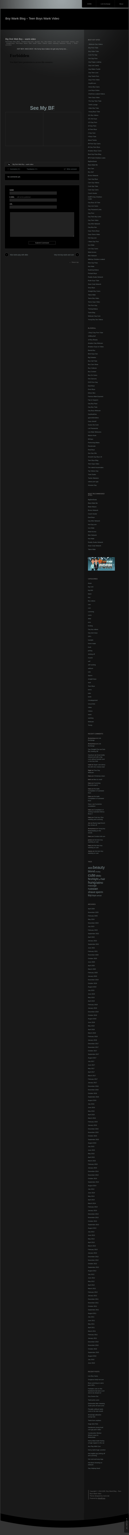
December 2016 (93, 1086)
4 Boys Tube (92, 136)
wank (50, 43)
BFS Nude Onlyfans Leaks (96, 158)
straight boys (10, 43)
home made (65, 41)
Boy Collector (92, 368)
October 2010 (92, 1349)
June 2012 (91, 1278)
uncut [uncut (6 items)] (99, 895)
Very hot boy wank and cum (64, 255)
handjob (90, 640)
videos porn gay (93, 481)
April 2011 (91, 1327)
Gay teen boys (93, 633)
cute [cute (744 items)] (91, 875)
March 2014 (92, 1203)
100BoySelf (92, 336)
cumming (91, 611)
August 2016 (92, 1100)
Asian (90, 583)
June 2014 (91, 1193)
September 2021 (93, 944)
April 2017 (91, 1072)
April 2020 (91, 965)
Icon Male (91, 245)
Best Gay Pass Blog (94, 154)
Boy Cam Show (93, 364)
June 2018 (91, 1022)
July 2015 (91, 1146)
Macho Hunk (92, 435)
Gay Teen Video (93, 220)
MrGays (90, 439)
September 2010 (93, 1352)
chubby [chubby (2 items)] (97, 872)
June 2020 (91, 962)
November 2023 (93, 923)
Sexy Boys (91, 287)
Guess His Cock (93, 425)
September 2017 (93, 1054)
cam (54, 41)
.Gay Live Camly (93, 65)
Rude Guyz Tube (93, 280)
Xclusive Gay (92, 485)
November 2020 (93, 955)
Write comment (72, 169)
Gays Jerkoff (92, 421)
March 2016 (92, 1118)
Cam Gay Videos (93, 182)
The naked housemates (95, 467)
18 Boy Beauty (93, 340)
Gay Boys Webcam (94, 410)
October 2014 (92, 1178)
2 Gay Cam (92, 133)
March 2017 (92, 1075)
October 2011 (92, 1306)
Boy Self (90, 172)
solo (77, 41)
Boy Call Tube (92, 361)
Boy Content (92, 371)
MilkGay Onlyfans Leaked (96, 259)
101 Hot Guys (92, 119)
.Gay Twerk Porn (93, 76)
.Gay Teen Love (93, 72)
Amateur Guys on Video (96, 347)
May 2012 (91, 1281)
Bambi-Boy (91, 350)
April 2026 (91, 909)
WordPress (101, 1498)
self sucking (92, 665)
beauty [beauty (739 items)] (99, 867)
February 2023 (93, 930)
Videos (45, 43)
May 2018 (91, 1026)
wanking (55, 43)
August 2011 (92, 1313)
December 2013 (93, 1214)
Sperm (90, 675)
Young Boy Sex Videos (95, 319)
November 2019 (93, 980)
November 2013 (93, 1217)
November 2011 (93, 1303)
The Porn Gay (92, 305)
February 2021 (93, 951)
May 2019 (91, 997)
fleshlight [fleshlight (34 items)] (93, 879)
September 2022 (93, 933)
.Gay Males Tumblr (94, 69)
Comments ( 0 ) (15, 169)
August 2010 (92, 1356)
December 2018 (93, 1012)
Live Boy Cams (93, 1376)
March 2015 (92, 1161)
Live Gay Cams (93, 248)
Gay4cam (91, 755)
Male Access (92, 252)
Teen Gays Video (93, 464)
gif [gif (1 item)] (99, 879)
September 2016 (93, 1097)
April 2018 (91, 1029)
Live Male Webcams (94, 432)
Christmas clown (99, 776)
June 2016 (91, 1107)
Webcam (62, 43)
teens (26, 43)
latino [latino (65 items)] (99, 882)
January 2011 (92, 1338)
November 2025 (93, 912)
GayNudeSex (92, 414)
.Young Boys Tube (94, 111)
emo (89, 622)
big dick (37, 41)
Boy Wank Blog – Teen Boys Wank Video (32, 18)
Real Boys (91, 450)
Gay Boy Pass (92, 403)
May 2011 (91, 1324)
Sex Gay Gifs (92, 453)
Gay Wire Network (94, 224)
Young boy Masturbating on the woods (96, 831)
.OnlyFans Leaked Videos (96, 94)
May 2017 (91, 1068)
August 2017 (92, 1058)
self (89, 661)
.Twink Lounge (93, 104)
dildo (89, 618)
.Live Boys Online (94, 90)
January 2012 (92, 1295)
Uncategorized (93, 700)
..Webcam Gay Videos (95, 44)
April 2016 (91, 1114)
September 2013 (93, 1224)
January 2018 (92, 1040)
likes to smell (98, 779)
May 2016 (91, 1111)
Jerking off (91, 654)
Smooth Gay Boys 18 (95, 457)
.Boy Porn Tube (93, 48)
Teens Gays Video (94, 302)
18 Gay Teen (92, 126)
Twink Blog (91, 312)
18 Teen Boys (92, 129)
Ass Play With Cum (94, 1446)
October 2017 (92, 1051)
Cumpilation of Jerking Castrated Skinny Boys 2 (96, 812)
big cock (30, 41)
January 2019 (92, 1008)
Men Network (92, 255)
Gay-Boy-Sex (92, 227)
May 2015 (91, 1153)
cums (89, 615)
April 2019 (91, 1001)
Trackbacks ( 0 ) (32, 169)
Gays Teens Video (94, 234)
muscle (90, 658)
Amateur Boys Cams (95, 151)
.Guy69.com (92, 83)
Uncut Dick (91, 704)
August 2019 (92, 987)
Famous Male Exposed (95, 396)
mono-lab (106, 1496)
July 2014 (91, 1189)
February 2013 (93, 1249)
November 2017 (93, 1047)
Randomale (92, 446)
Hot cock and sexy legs (95, 1459)
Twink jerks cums (93, 1400)
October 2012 (92, 1263)
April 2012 (91, 1285)
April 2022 (91, 937)
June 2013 (91, 1235)
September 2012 (93, 1267)
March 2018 (92, 1033)
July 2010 (91, 1359)
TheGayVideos (93, 309)
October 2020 (92, 958)
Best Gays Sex (93, 354)
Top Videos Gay (93, 471)
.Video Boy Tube (93, 108)
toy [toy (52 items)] (90, 895)
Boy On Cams (92, 375)
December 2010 (93, 1342)
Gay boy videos (93, 629)
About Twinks (92, 140)
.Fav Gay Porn (93, 58)
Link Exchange (105, 4)
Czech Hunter (92, 193)
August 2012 (92, 1271)
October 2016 (92, 1093)
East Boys (91, 386)
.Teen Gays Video (94, 97)
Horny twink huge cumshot (96, 1450)
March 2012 (92, 1288)
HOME (89, 4)
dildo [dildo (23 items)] (98, 875)
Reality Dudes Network (95, 277)
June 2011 (91, 1320)
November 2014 (93, 1175)
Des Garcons (92, 379)
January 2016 (92, 1125)
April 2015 (91, 1157)
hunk (89, 647)
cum (58, 41)
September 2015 (93, 1139)
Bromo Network (93, 175)
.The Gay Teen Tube (94, 101)
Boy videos (48, 41)
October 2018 (92, 1015)
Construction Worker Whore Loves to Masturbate (94, 1435)
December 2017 (93, 1043)
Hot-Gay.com (92, 238)
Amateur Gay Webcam (95, 343)
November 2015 (93, 1132)
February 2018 (93, 1036)
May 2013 (91, 1239)
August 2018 (92, 1019)
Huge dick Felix (93, 1424)
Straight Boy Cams (94, 291)
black (89, 594)
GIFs (89, 636)
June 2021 (91, 948)
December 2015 (93, 1129)
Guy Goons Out (93, 1396)
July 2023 (91, 926)
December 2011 (93, 1299)
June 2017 (91, 1065)
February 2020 (93, 972)
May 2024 (91, 919)
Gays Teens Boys (93, 231)
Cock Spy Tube (93, 186)
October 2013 (92, 1221)
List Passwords (93, 428)
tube (30, 43)
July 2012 (91, 1274)
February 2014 (93, 1207)
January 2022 (92, 941)
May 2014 (91, 1196)
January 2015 (92, 1168)
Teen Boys (19, 43)
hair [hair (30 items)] (103, 879)
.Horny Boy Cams (94, 87)
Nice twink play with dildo (19, 255)
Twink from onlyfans (94, 1420)
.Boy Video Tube (93, 51)
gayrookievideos (93, 418)
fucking (90, 626)
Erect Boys (91, 389)
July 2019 (91, 990)
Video (39, 43)
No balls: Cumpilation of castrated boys (96, 791)
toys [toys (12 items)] (94, 895)
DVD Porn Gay (93, 382)
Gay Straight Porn (94, 749)
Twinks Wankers (93, 478)
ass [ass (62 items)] (90, 867)
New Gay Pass (93, 263)
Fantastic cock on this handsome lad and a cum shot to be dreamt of (96, 1391)
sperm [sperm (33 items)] (99, 892)
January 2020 (92, 976)
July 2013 (91, 1232)
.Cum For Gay (92, 55)
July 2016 (91, 1104)
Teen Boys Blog (93, 460)
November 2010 (93, 1345)
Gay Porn (91, 213)
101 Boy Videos (93, 115)
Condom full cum (99, 836)
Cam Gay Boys (93, 179)
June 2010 (91, 1363)
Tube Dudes (92, 474)
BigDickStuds (92, 161)
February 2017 (93, 1079)
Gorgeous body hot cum (96, 1379)
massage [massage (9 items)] (92, 886)
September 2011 (93, 1310)
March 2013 (92, 1246)
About (121, 4)
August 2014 (92, 1185)
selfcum (90, 668)
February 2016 (93, 1122)
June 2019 (91, 994)
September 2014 (93, 1182)
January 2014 (92, 1210)
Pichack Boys (92, 273)
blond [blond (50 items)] (91, 871)
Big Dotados (92, 357)
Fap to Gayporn (93, 400)
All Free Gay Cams (94, 143)
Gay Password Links (94, 209)
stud (89, 682)
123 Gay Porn (92, 122)
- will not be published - (20, 197)
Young (69, 43)
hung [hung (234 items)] (92, 882)
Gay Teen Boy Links (94, 216)
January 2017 (92, 1082)
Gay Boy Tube (92, 407)
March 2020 (92, 969)
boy (42, 41)
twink (34, 43)
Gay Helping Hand (94, 1468)
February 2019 (93, 1004)
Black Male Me (93, 165)
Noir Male (91, 266)
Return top (75, 262)
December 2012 (93, 1256)
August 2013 (92, 1228)
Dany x (90, 804)
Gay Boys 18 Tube (94, 202)
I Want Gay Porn (93, 241)
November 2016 (93, 1090)
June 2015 (91, 1150)
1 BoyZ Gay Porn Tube (95, 332)
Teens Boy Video (93, 298)
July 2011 (91, 1317)
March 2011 (92, 1331)
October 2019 (92, 983)
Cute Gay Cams (93, 190)
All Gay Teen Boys (94, 147)
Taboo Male (92, 295)
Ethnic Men (91, 393)
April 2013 (91, 1242)
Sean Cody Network (94, 284)
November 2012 (93, 1260)
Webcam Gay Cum (94, 316)
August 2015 (92, 1143)
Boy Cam (91, 168)
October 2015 (92, 1136)
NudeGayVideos (93, 270)
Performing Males (94, 442)
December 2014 (93, 1171)
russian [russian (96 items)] (93, 888)
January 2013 (92, 1253)
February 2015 (93, 1164)
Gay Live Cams (93, 206)
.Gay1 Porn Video (94, 80)
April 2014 (91, 1200)
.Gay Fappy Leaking (94, 62)
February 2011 (93, 1334)
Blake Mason (92, 507)
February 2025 (93, 916)
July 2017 (91, 1061)
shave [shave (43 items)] (91, 892)
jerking (72, 41)
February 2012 (93, 1292)
